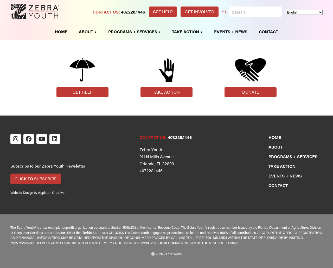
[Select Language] (304, 12)
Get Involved (199, 12)
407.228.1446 (133, 12)
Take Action (166, 92)
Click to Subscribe (36, 179)
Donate (250, 92)
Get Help (163, 12)
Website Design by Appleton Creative (37, 192)
